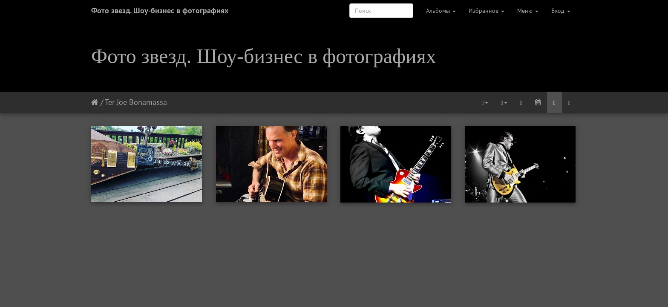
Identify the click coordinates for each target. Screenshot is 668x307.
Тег (110, 102)
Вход (560, 10)
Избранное (486, 10)
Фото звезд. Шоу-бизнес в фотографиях (159, 10)
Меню (527, 10)
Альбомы (441, 10)
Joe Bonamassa (142, 102)
